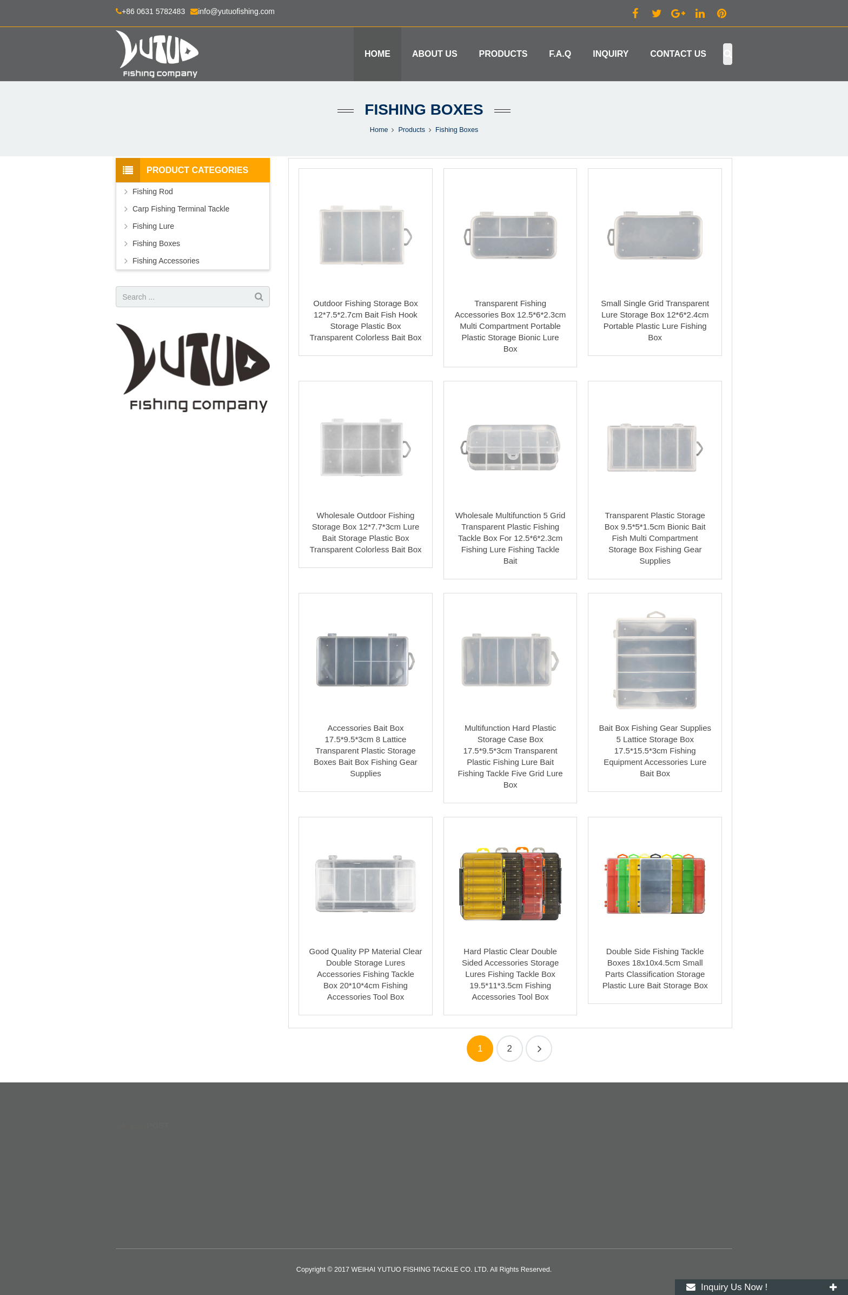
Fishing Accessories (166, 260)
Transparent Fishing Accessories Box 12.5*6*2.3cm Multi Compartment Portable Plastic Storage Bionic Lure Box (510, 326)
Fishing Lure (153, 226)
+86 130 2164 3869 (471, 1177)
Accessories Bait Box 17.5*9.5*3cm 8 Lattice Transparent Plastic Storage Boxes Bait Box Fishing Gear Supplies (366, 750)
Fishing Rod (152, 191)
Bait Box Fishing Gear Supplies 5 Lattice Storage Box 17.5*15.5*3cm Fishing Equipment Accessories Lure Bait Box (655, 750)
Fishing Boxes (424, 109)
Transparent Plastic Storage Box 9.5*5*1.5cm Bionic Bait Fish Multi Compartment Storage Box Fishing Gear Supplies (655, 538)
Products (411, 130)
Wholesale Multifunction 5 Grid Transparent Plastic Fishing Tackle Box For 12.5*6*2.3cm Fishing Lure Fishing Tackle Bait (510, 538)
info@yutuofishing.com (236, 11)
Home (379, 130)
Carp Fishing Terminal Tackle (180, 208)
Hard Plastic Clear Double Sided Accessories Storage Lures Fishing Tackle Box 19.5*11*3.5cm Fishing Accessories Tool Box (510, 974)
